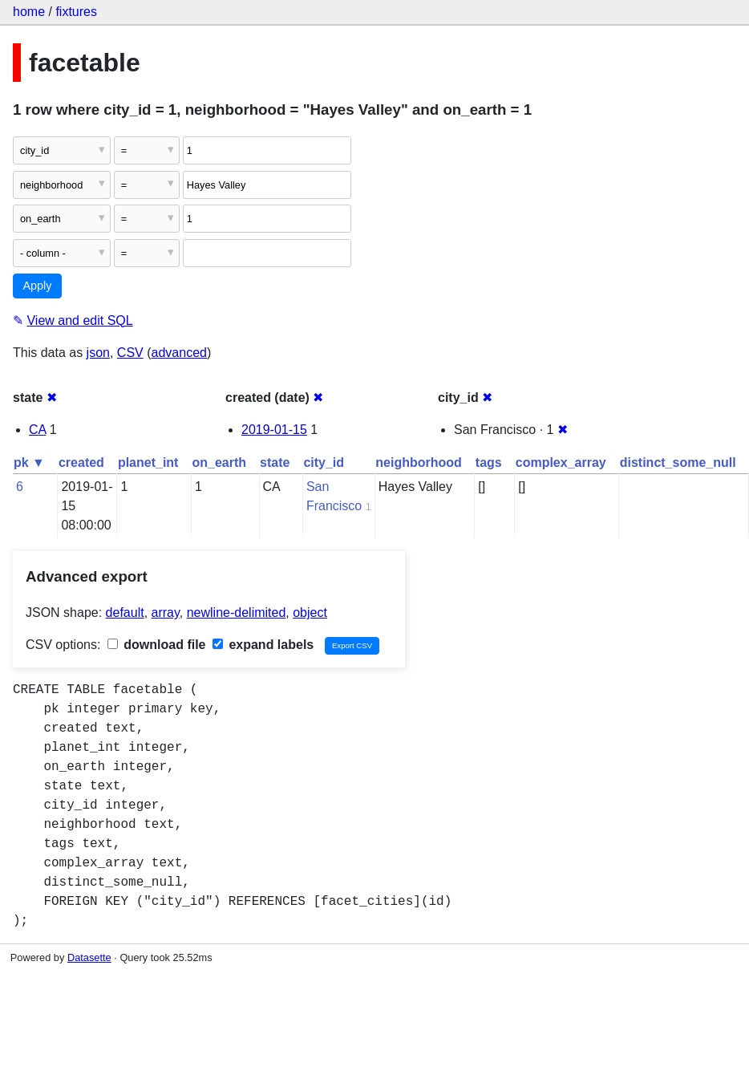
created (81, 462)
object (310, 612)
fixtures (76, 11)
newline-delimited (236, 612)
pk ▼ (29, 462)
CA (37, 429)
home (29, 11)
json (98, 352)
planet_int (148, 462)
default (125, 612)
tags (489, 462)
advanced (179, 352)
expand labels (263, 644)
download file (156, 644)
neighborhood (418, 462)
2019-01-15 (274, 429)
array (166, 612)
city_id (323, 462)
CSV (130, 352)
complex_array (561, 462)
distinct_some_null (678, 462)
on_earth (219, 462)
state (274, 462)
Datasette (89, 957)
